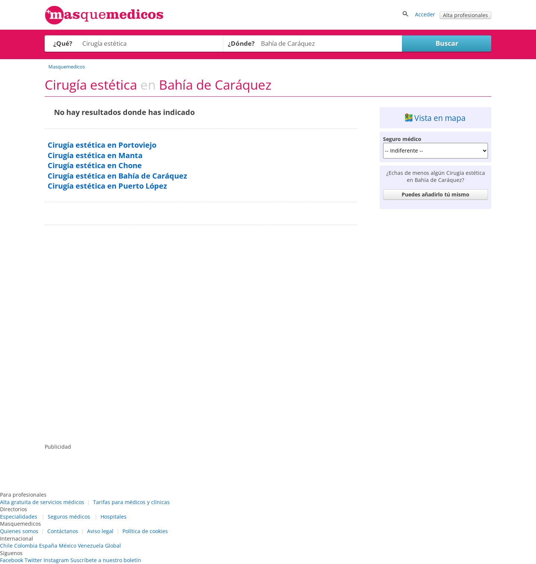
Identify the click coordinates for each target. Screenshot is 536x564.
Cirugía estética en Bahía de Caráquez (117, 176)
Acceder (425, 14)
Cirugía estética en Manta (95, 155)
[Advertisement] (435, 324)
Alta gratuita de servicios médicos (42, 502)
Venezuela (90, 545)
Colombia (26, 545)
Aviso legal (100, 531)
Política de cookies (145, 531)
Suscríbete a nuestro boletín (105, 560)
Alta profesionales (465, 15)
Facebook (11, 560)
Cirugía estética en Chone (95, 165)
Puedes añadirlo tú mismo (435, 194)
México (67, 545)
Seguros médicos (69, 516)
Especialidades (18, 516)
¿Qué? (62, 43)
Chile (6, 545)
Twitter (33, 560)
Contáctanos (62, 531)
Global (113, 545)
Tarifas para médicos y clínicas (131, 502)
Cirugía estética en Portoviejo (102, 145)
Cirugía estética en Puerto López (107, 186)
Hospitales (113, 516)
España (48, 545)
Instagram (56, 560)
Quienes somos (19, 531)
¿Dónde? (241, 43)
